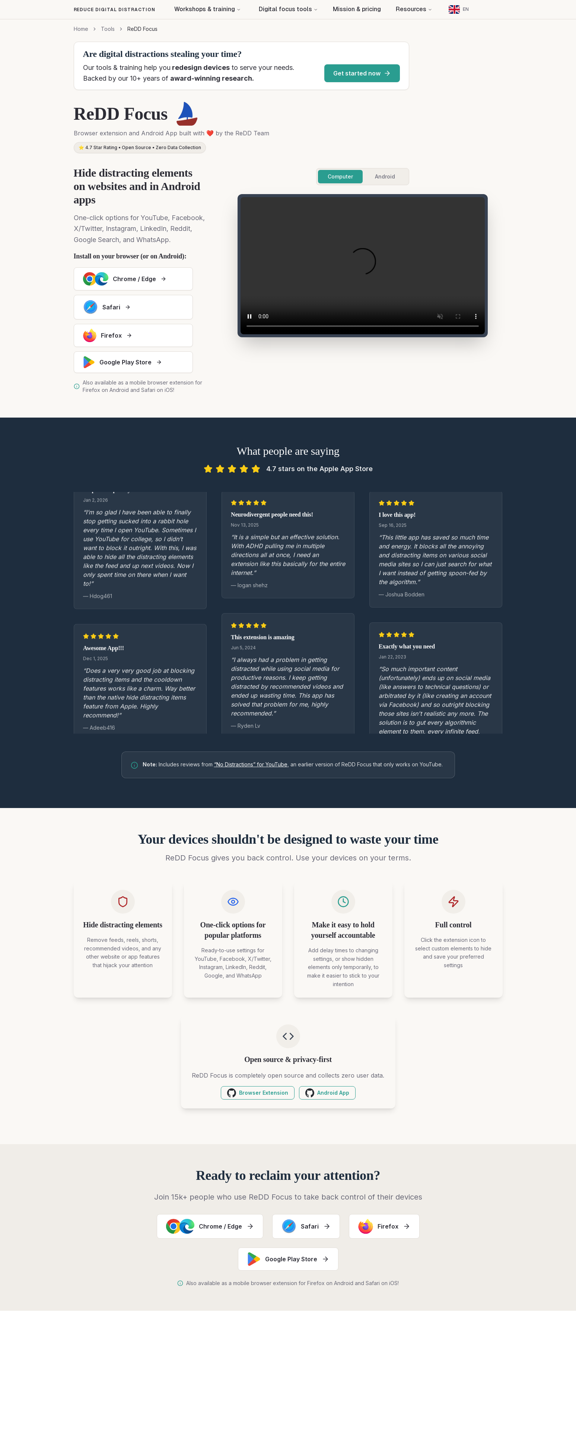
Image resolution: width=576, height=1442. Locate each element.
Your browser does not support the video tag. (363, 265)
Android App (327, 1092)
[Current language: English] (458, 9)
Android (385, 176)
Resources (414, 9)
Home (81, 29)
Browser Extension (257, 1092)
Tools (108, 29)
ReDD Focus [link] (142, 29)
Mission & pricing (357, 9)
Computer (340, 176)
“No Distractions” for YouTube (250, 764)
